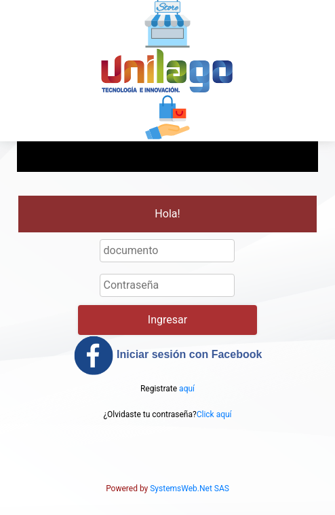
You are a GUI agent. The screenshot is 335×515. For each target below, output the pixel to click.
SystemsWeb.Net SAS (189, 488)
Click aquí (214, 414)
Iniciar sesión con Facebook (167, 355)
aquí (187, 388)
